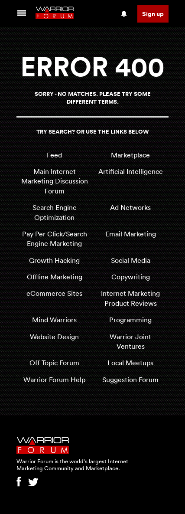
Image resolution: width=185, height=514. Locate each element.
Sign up (153, 13)
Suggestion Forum (130, 379)
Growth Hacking (54, 260)
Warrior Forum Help (54, 379)
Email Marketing (130, 233)
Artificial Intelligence (130, 171)
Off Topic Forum (54, 362)
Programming (130, 319)
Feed (54, 155)
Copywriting (130, 276)
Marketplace (130, 155)
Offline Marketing (54, 276)
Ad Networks (130, 207)
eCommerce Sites (54, 293)
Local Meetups (130, 362)
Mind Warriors (54, 319)
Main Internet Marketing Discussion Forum (54, 181)
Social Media (130, 260)
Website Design (54, 336)
